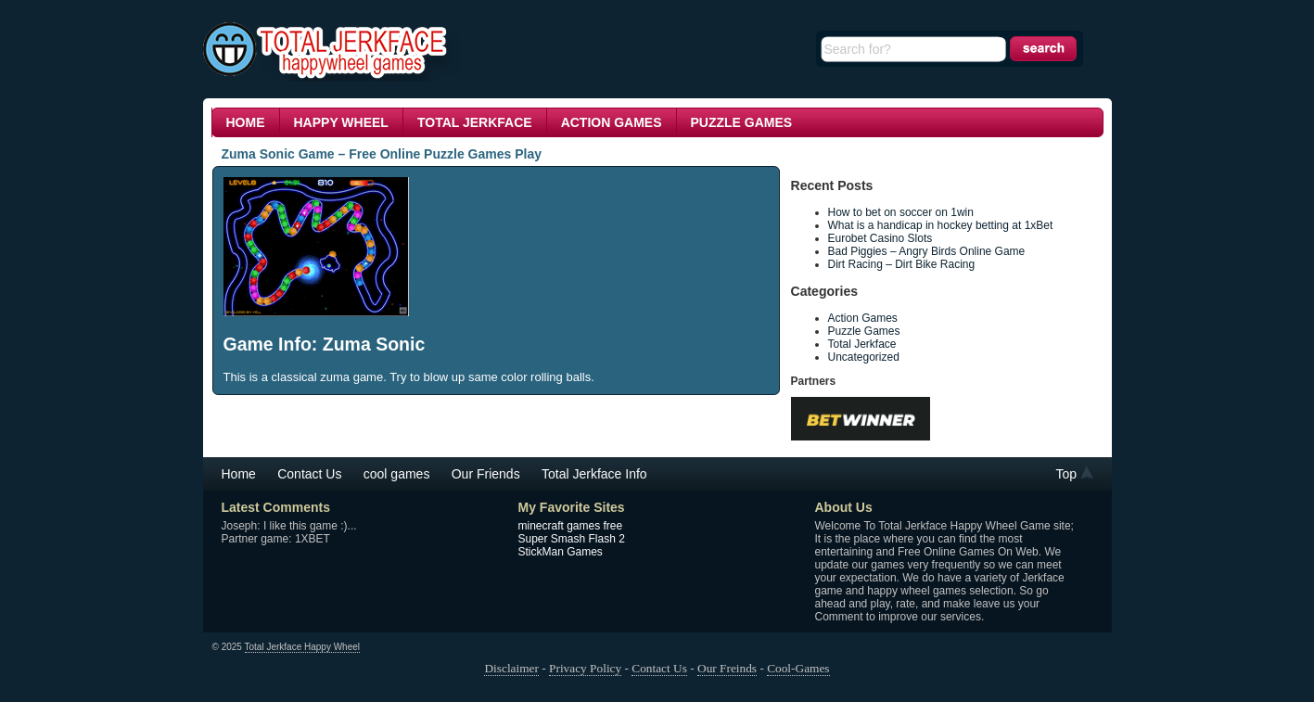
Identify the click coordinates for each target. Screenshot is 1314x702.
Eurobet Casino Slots (880, 238)
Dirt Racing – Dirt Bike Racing (902, 264)
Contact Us (309, 473)
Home (245, 122)
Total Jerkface (474, 122)
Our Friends (486, 473)
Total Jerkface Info (594, 473)
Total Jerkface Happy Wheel (303, 647)
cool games (397, 473)
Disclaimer (511, 668)
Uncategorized (863, 357)
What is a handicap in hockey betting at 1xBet (942, 225)
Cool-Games (798, 668)
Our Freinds (727, 668)
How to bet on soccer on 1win (902, 212)
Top (1067, 473)
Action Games (611, 122)
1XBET (312, 538)
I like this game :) (305, 525)
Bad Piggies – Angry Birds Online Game (927, 251)
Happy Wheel (341, 122)
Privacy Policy (585, 668)
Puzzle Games (742, 122)
